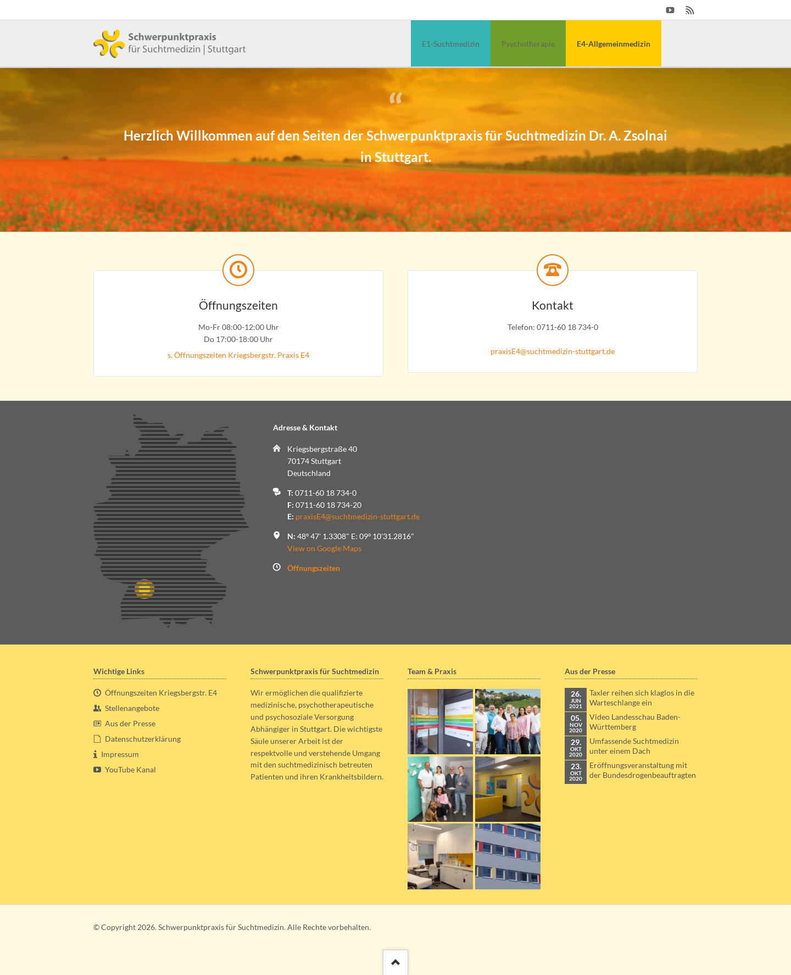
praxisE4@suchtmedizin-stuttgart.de (553, 351)
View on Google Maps (324, 548)
